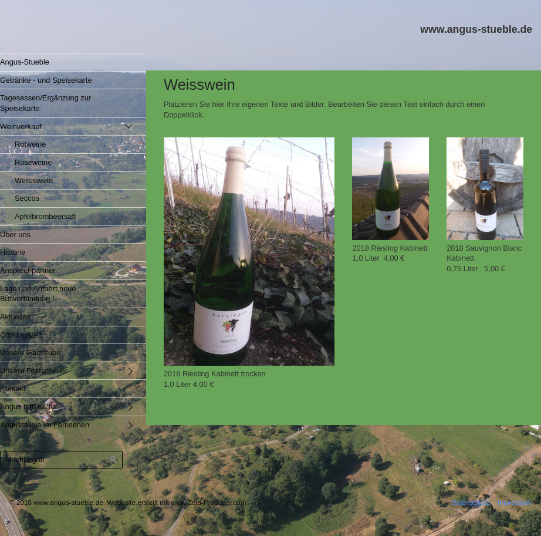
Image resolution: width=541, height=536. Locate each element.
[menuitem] (64, 62)
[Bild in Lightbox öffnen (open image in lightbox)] (249, 251)
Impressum (515, 502)
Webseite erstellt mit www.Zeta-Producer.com (176, 502)
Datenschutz (470, 502)
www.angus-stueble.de (476, 29)
